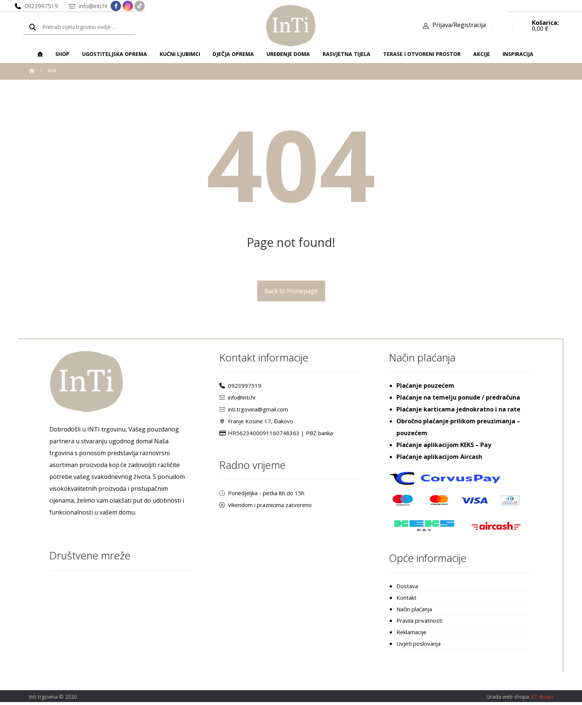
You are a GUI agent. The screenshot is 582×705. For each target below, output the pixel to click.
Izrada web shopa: (508, 699)
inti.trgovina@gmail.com (253, 410)
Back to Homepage (291, 292)
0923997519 (240, 386)
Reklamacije (411, 634)
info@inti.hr (237, 398)
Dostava (407, 587)
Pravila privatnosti (419, 622)
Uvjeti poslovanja (418, 646)
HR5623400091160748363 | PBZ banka (276, 434)
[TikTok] (139, 6)
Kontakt (406, 599)
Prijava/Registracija (459, 26)
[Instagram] (127, 6)
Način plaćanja (414, 611)
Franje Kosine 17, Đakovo (256, 422)
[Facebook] (116, 6)
